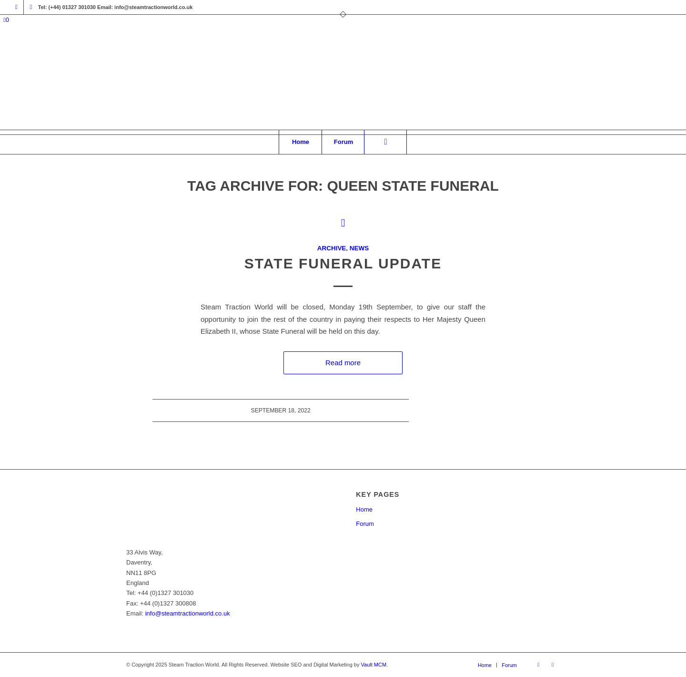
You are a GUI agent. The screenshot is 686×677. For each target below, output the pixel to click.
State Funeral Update (343, 263)
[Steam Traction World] (343, 82)
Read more (343, 363)
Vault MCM (374, 664)
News (359, 248)
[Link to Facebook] (16, 7)
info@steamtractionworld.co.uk (187, 613)
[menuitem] (300, 142)
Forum (365, 523)
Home (364, 509)
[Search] (385, 142)
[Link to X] (31, 7)
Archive (331, 248)
